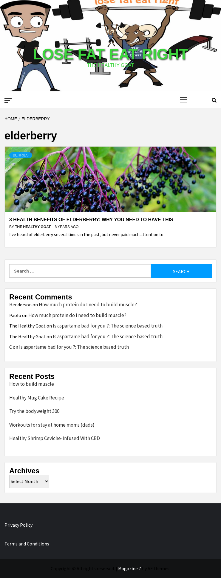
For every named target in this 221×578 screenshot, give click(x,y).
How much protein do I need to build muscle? (88, 304)
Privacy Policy (18, 525)
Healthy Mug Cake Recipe (36, 397)
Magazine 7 (129, 568)
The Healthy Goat (33, 227)
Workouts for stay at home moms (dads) (52, 425)
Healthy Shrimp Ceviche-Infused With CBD (54, 438)
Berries (21, 155)
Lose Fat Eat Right (110, 54)
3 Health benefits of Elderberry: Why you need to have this (91, 219)
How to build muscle (31, 384)
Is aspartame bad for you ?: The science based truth (108, 325)
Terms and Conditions (26, 544)
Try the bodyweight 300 (34, 411)
